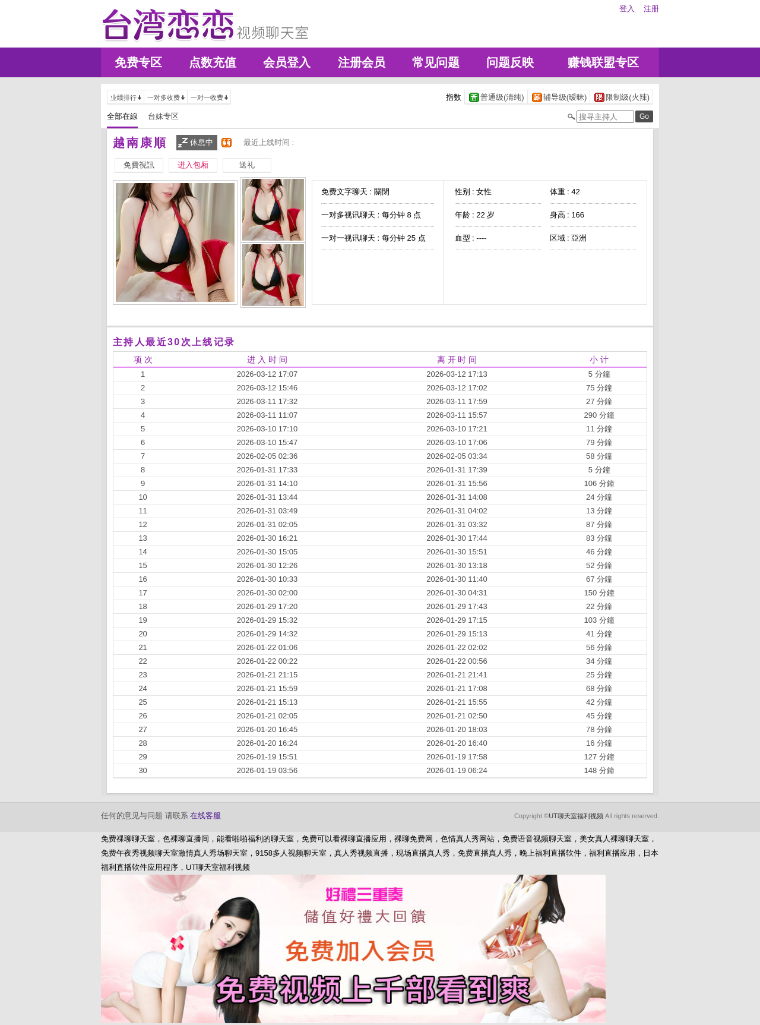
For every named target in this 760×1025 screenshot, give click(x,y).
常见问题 (436, 62)
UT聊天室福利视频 (576, 815)
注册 (651, 8)
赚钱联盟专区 (603, 62)
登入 (627, 8)
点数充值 (212, 62)
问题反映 (510, 62)
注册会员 (361, 62)
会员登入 (287, 62)
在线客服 (205, 815)
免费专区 (138, 62)
